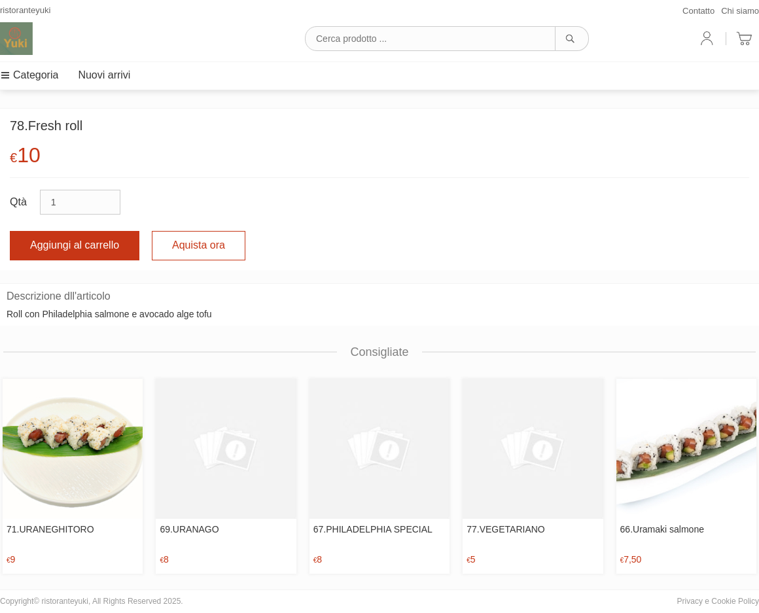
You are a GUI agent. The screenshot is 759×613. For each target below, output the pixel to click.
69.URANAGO (189, 529)
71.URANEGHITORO (50, 529)
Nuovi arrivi (104, 74)
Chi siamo (740, 11)
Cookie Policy (735, 601)
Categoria (29, 74)
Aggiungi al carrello (74, 245)
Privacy (690, 601)
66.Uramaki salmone (662, 529)
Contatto (698, 11)
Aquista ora (198, 245)
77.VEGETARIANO (506, 529)
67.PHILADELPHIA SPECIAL (372, 529)
